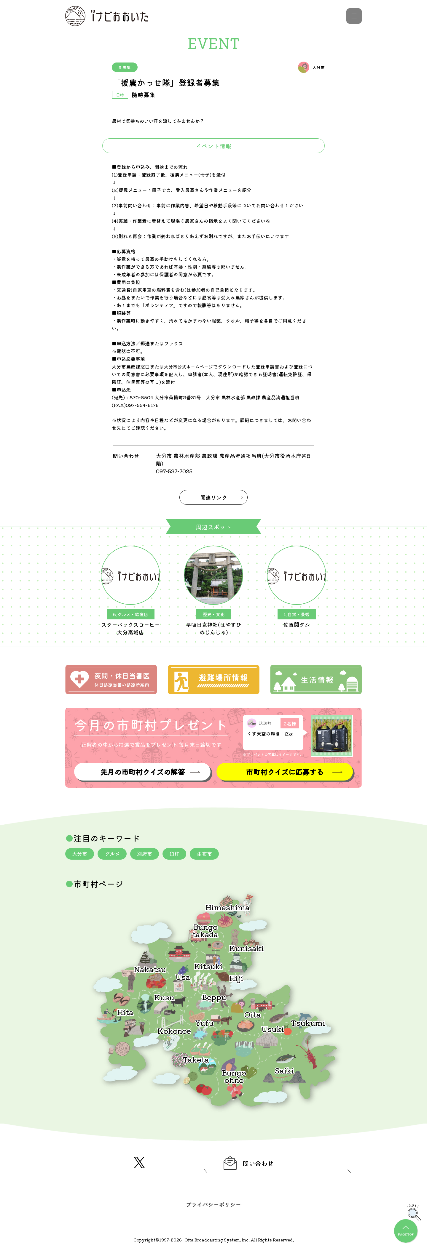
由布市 (210, 853)
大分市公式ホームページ (190, 366)
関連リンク (213, 497)
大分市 (80, 853)
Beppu (214, 996)
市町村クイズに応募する (284, 770)
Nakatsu (150, 968)
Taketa (196, 1058)
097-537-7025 (175, 471)
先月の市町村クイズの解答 (142, 770)
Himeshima (227, 906)
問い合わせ (252, 1163)
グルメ (114, 853)
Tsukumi (308, 1021)
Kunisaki (246, 947)
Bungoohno (234, 1075)
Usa (183, 975)
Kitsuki (208, 965)
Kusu (164, 996)
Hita (125, 1011)
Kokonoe (174, 1029)
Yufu (204, 1021)
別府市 (148, 853)
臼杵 (179, 853)
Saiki (284, 1069)
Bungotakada (205, 929)
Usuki (273, 1028)
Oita (252, 1013)
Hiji (236, 977)
